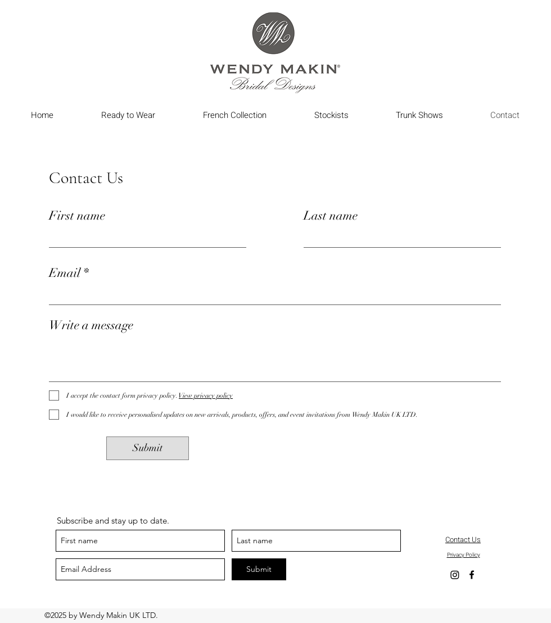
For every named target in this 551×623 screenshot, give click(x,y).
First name (77, 216)
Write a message (91, 325)
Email (64, 273)
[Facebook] (471, 574)
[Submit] (147, 448)
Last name (331, 216)
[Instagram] (454, 574)
